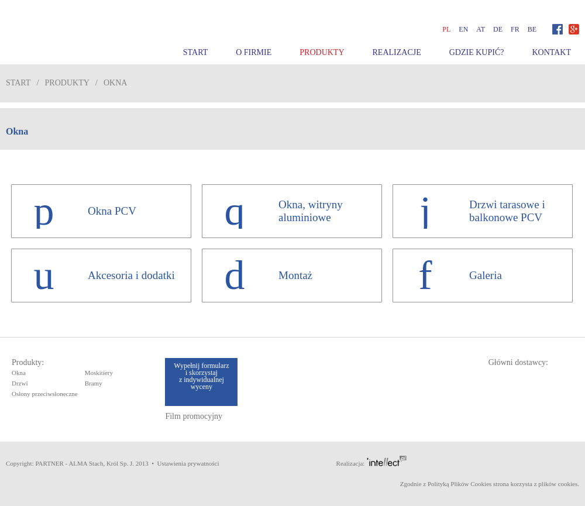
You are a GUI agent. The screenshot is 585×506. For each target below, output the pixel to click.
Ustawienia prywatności (188, 463)
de (498, 29)
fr (515, 29)
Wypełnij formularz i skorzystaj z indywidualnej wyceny (201, 376)
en (463, 29)
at (480, 29)
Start (195, 52)
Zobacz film (538, 9)
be (532, 29)
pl (446, 29)
